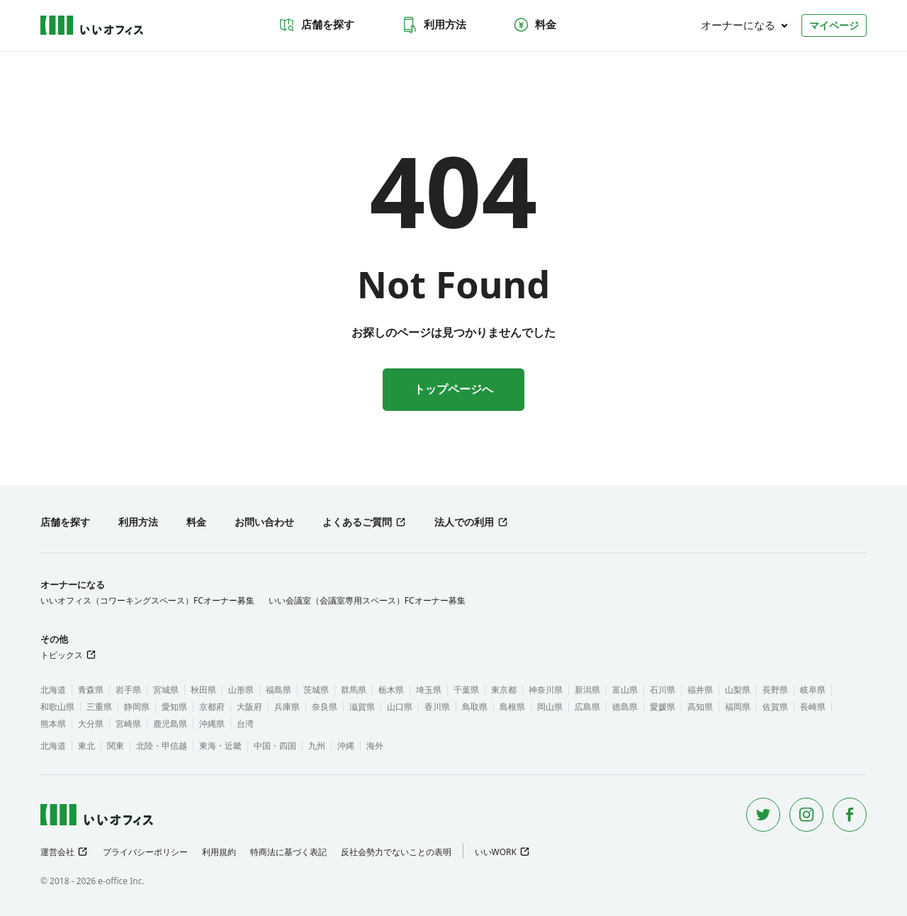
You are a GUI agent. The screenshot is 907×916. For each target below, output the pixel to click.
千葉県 (466, 690)
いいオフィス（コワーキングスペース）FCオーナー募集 (147, 600)
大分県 (90, 724)
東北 (86, 746)
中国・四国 (275, 746)
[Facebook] (850, 815)
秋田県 (203, 690)
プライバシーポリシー (145, 852)
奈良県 (324, 707)
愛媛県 (662, 707)
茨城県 (316, 690)
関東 (115, 746)
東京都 (504, 690)
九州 (316, 746)
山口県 (399, 707)
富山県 (625, 690)
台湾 (245, 724)
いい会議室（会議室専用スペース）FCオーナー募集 (367, 600)
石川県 (662, 690)
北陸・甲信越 (161, 746)
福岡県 (737, 707)
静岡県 (137, 707)
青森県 (90, 690)
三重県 (99, 707)
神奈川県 (546, 690)
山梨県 (737, 690)
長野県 (775, 690)
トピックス (61, 655)
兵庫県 (287, 707)
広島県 (587, 707)
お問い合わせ (264, 521)
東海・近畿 (220, 746)
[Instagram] (806, 815)
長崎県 (813, 707)
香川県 (437, 707)
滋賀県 (362, 707)
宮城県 (166, 690)
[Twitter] (763, 815)
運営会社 (57, 852)
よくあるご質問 (357, 521)
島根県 (512, 707)
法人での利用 (464, 521)
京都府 (212, 707)
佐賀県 (775, 707)
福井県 (700, 690)
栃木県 (391, 690)
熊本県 (53, 724)
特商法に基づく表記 (288, 852)
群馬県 (353, 690)
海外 (374, 746)
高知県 (700, 707)
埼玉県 (428, 690)
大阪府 (249, 707)
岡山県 (550, 707)
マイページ (834, 25)
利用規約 (219, 852)
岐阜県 (813, 690)
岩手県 (128, 690)
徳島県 (625, 707)
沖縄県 (212, 724)
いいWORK (496, 852)
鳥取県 (475, 707)
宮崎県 (128, 724)
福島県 (278, 690)
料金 (534, 24)
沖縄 (345, 746)
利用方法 (433, 24)
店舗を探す (316, 24)
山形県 (241, 690)
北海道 (53, 690)
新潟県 (587, 690)
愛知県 (174, 707)
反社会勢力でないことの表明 (396, 852)
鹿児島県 (170, 724)
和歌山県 (57, 707)
